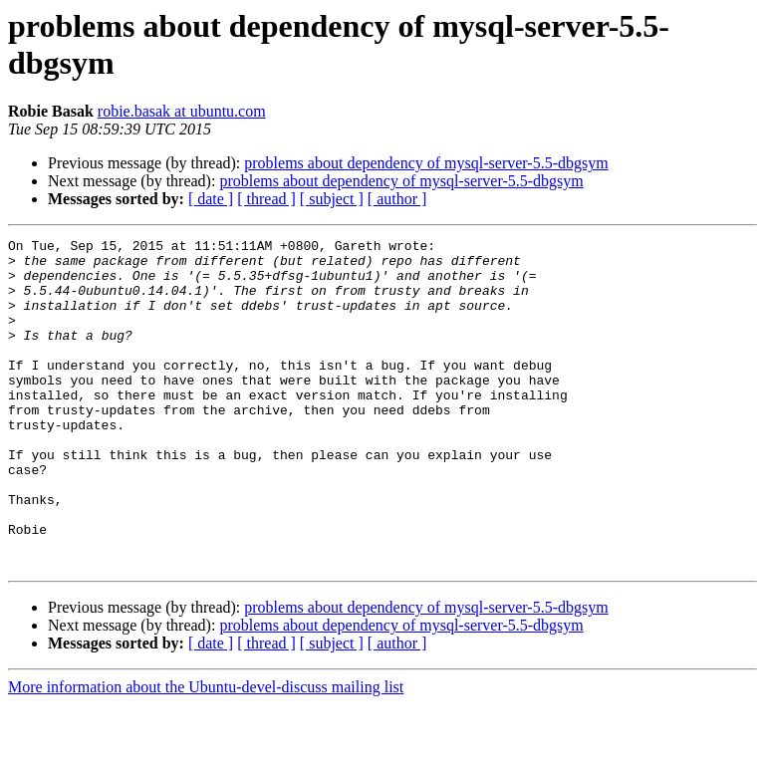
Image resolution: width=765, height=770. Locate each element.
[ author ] (397, 198)
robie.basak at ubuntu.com (182, 111)
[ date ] (210, 198)
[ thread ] (266, 198)
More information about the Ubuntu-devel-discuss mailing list (205, 752)
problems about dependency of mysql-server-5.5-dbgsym (426, 162)
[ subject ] (332, 198)
